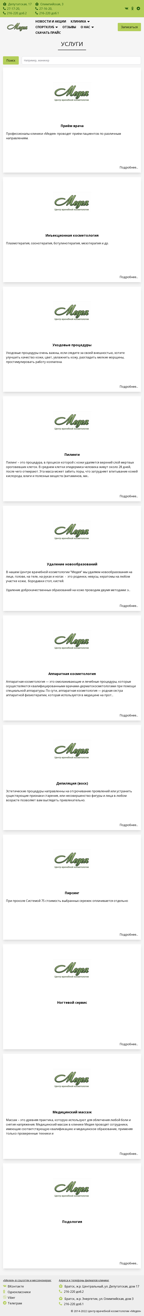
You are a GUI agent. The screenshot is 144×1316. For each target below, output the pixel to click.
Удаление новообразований (72, 564)
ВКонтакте (13, 1286)
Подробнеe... (129, 167)
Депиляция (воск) (72, 783)
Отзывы (69, 27)
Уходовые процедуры (72, 345)
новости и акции (50, 21)
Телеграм (12, 1303)
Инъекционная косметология (72, 235)
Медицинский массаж (72, 1112)
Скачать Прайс (48, 33)
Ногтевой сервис (72, 1002)
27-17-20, (13, 9)
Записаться (129, 27)
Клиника (78, 21)
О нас (85, 27)
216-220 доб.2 (17, 13)
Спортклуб (44, 27)
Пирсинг (72, 893)
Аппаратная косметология (72, 673)
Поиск (10, 60)
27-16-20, (45, 9)
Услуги (72, 44)
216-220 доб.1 (49, 13)
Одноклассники (17, 1292)
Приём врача (72, 125)
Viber (9, 1298)
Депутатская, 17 (19, 4)
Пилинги (72, 454)
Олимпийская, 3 (49, 4)
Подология (72, 1221)
